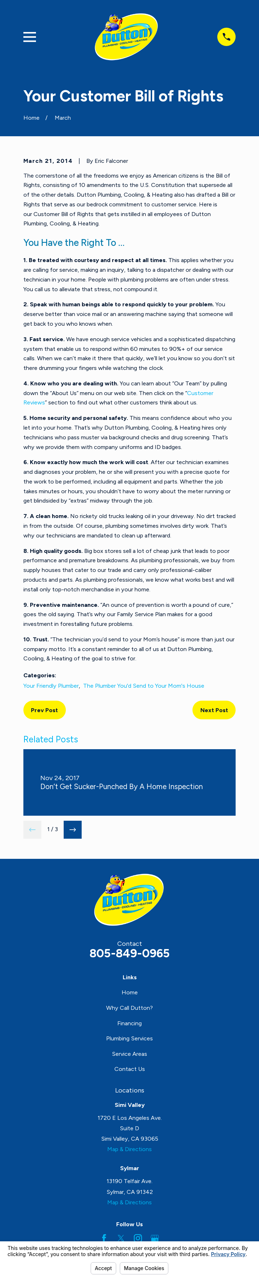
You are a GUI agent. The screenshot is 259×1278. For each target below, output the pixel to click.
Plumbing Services (129, 1038)
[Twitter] (121, 1238)
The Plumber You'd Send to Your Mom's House (143, 685)
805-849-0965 (130, 953)
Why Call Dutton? (129, 1007)
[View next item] (73, 830)
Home (130, 992)
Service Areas (129, 1053)
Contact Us (129, 1069)
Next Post (214, 710)
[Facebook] (104, 1238)
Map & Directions (129, 1149)
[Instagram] (138, 1238)
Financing (129, 1023)
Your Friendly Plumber (51, 685)
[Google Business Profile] (155, 1238)
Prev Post (44, 710)
